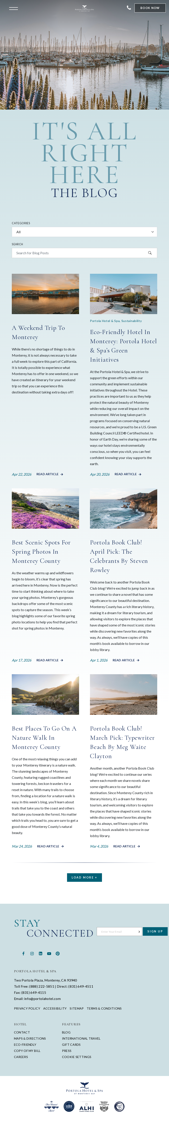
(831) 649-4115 (33, 992)
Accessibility (55, 1008)
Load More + (84, 877)
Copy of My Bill (27, 1051)
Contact (22, 1032)
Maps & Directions (30, 1038)
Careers (21, 1057)
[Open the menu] (14, 8)
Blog (66, 1032)
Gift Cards (71, 1044)
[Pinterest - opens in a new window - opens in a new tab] (57, 953)
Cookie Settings (76, 1057)
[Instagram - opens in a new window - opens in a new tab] (32, 953)
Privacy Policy (27, 1008)
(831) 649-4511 (80, 986)
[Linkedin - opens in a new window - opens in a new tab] (40, 953)
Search (17, 244)
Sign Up (155, 931)
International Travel (81, 1038)
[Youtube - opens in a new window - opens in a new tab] (49, 953)
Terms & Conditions (104, 1008)
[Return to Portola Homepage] (84, 8)
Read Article (47, 474)
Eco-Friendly (25, 1044)
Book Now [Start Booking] (150, 8)
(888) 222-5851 (41, 986)
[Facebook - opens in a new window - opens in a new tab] (23, 953)
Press (66, 1051)
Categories (21, 223)
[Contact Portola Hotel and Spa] (128, 8)
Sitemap (77, 1008)
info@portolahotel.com (42, 998)
